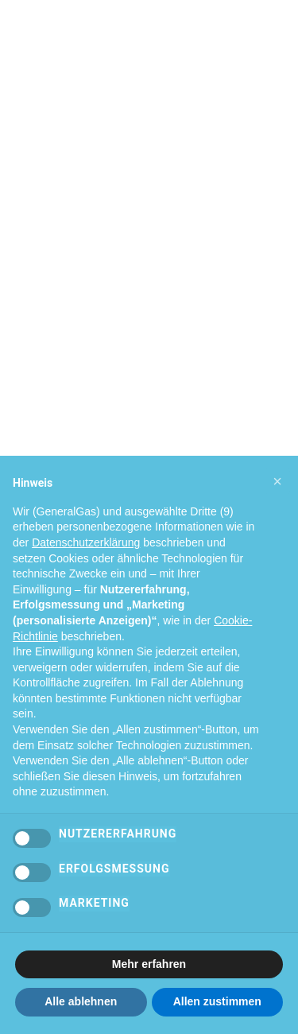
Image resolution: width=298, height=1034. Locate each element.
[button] (277, 481)
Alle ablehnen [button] (81, 1001)
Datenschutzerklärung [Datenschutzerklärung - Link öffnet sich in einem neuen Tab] (86, 542)
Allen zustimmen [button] (217, 1001)
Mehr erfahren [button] (149, 964)
